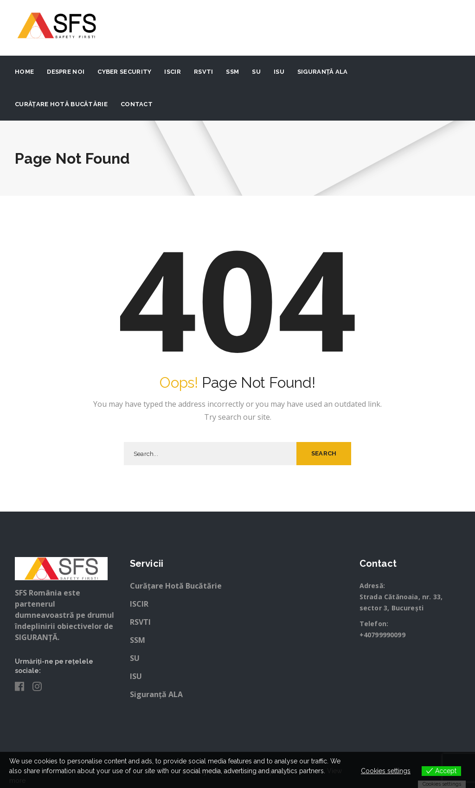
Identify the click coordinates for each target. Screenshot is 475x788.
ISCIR (172, 71)
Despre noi (65, 71)
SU (256, 71)
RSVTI (203, 71)
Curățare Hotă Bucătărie (61, 104)
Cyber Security (124, 71)
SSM (232, 71)
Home (24, 71)
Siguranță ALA (322, 71)
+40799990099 (382, 634)
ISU (279, 71)
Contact (137, 104)
